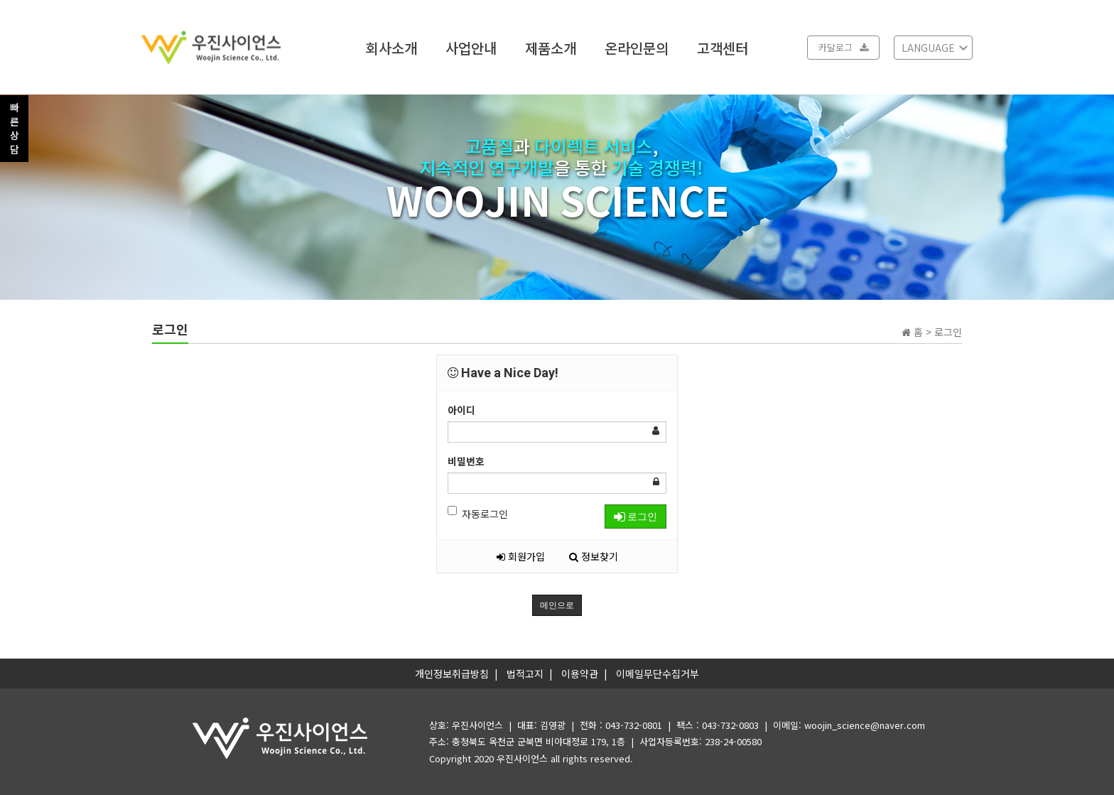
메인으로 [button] (557, 605)
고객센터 (722, 47)
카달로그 (843, 47)
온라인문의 (637, 47)
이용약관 (579, 673)
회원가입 (521, 556)
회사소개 (391, 47)
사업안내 (471, 47)
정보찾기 (593, 556)
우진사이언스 (522, 758)
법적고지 (525, 673)
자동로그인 (478, 513)
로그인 (635, 516)
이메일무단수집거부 (657, 673)
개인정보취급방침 (452, 673)
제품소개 (550, 47)
